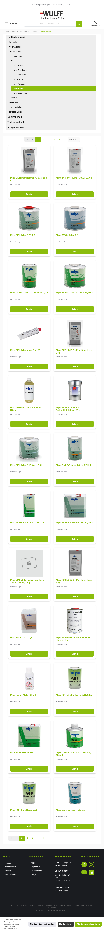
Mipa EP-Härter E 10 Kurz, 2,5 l (26, 465)
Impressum (36, 867)
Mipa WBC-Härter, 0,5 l (67, 235)
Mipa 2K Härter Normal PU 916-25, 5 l (28, 179)
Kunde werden (11, 875)
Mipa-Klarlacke (19, 84)
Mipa (13, 61)
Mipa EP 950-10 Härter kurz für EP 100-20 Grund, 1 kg (27, 581)
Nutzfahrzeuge (15, 47)
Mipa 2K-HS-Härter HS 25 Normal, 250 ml (73, 753)
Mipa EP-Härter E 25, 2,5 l (23, 235)
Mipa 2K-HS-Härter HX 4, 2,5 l (25, 752)
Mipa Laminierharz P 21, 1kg (70, 810)
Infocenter (9, 863)
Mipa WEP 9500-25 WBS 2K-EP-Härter (26, 408)
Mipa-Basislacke (20, 75)
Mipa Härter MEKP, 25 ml (23, 695)
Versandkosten (51, 905)
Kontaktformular (61, 890)
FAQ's (33, 875)
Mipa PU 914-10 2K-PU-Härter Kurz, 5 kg (74, 351)
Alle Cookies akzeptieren (88, 924)
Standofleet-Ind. (17, 56)
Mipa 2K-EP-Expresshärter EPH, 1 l (74, 465)
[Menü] (11, 24)
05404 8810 (61, 870)
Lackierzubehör (15, 107)
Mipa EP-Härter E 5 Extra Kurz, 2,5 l (74, 522)
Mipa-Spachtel (19, 65)
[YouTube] (84, 872)
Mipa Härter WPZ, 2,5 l (21, 637)
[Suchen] (79, 24)
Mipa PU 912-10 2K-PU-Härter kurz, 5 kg (74, 581)
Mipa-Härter (18, 89)
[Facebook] (84, 864)
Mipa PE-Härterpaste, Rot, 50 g (26, 350)
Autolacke (13, 42)
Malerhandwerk (14, 117)
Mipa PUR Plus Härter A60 (23, 810)
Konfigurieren (65, 924)
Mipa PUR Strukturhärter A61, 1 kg (74, 695)
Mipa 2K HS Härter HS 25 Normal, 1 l (29, 292)
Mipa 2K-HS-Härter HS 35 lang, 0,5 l (74, 292)
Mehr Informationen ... (11, 928)
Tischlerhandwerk (15, 122)
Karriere (8, 871)
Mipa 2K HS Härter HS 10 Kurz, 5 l (27, 522)
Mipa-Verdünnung (20, 93)
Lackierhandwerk (16, 37)
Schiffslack (13, 102)
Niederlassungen (12, 867)
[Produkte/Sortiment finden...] (50, 24)
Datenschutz (36, 871)
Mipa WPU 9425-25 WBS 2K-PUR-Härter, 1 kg (73, 638)
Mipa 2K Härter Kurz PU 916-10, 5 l (74, 177)
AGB (33, 863)
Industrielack (15, 52)
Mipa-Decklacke (19, 79)
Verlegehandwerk (15, 127)
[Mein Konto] (95, 23)
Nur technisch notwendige (42, 924)
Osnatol (14, 98)
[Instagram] (91, 864)
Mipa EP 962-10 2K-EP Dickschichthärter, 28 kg (68, 408)
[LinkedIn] (91, 872)
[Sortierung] (73, 139)
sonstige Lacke (15, 112)
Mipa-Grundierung (20, 70)
